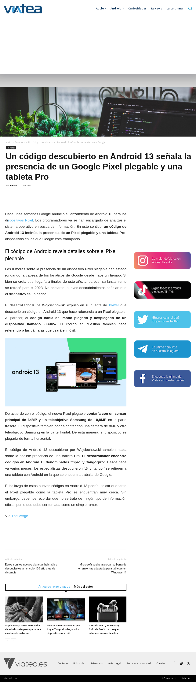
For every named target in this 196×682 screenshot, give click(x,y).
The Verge (19, 516)
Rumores (20, 142)
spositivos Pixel (20, 220)
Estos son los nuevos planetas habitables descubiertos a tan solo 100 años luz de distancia (31, 568)
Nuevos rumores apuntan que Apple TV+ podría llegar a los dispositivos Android (63, 629)
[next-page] (13, 640)
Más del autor (83, 586)
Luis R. (13, 185)
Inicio (8, 142)
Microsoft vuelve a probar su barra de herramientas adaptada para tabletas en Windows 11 (101, 568)
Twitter (114, 305)
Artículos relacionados (54, 586)
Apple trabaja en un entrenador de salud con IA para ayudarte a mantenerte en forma (23, 629)
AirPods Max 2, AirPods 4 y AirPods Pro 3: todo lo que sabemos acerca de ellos (104, 629)
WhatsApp (187, 678)
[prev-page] (7, 640)
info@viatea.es (169, 678)
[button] (190, 8)
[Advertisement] (98, 45)
